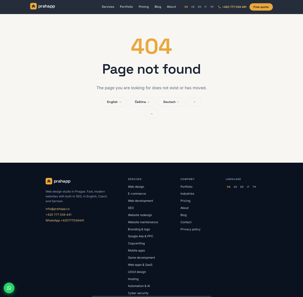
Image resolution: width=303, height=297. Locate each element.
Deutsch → (171, 102)
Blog (158, 7)
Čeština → (142, 102)
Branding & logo (139, 229)
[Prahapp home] (42, 7)
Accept (202, 288)
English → (114, 102)
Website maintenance (143, 222)
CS (193, 6)
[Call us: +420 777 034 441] (232, 7)
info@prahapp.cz (58, 209)
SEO (131, 208)
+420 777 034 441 (58, 214)
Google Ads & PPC (140, 236)
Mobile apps (136, 250)
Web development (140, 201)
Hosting (133, 279)
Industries (187, 193)
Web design (136, 186)
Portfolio (126, 7)
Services (108, 7)
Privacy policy (190, 229)
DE (199, 6)
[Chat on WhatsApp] (9, 288)
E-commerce (137, 193)
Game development (141, 257)
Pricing (144, 7)
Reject (186, 288)
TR (212, 6)
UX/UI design (137, 272)
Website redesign (140, 215)
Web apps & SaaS (140, 265)
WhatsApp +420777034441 (65, 220)
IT (205, 6)
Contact (186, 222)
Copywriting (136, 243)
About (171, 7)
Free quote (261, 7)
